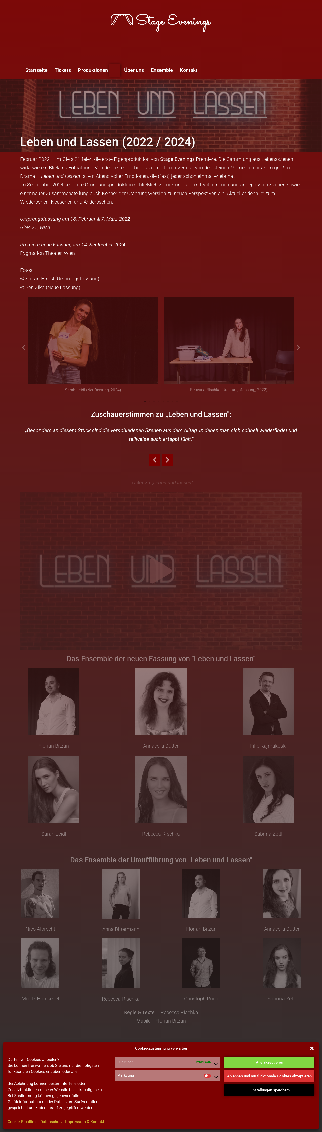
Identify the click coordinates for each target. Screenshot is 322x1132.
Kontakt (188, 70)
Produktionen (93, 70)
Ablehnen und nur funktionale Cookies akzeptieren (269, 1076)
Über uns (134, 70)
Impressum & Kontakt (84, 1122)
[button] (311, 1048)
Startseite (36, 70)
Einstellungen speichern (270, 1090)
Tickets (63, 70)
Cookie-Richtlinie (23, 1122)
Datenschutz (51, 1122)
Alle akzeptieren (269, 1062)
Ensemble (162, 70)
